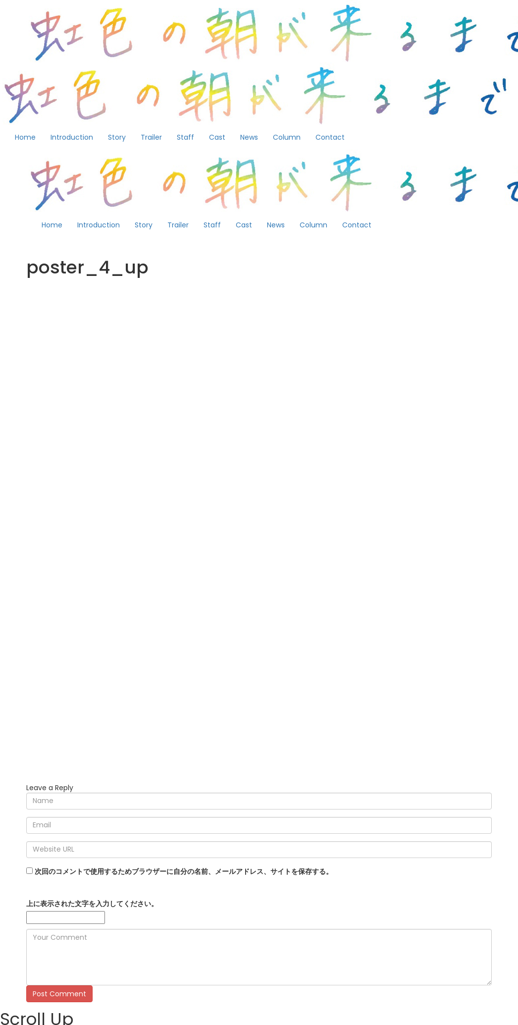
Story (117, 137)
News (249, 137)
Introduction (72, 137)
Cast (217, 137)
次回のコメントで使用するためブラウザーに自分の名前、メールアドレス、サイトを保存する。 (184, 871)
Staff (185, 137)
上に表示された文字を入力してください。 (92, 904)
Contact (330, 137)
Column (287, 137)
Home (25, 137)
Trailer (151, 137)
